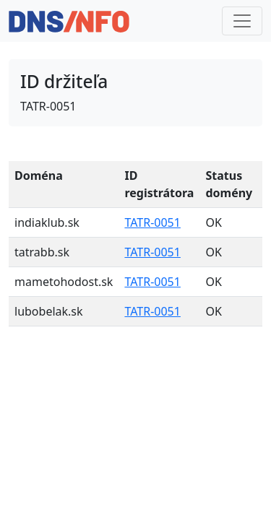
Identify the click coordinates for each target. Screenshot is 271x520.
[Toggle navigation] (242, 20)
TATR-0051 (152, 222)
